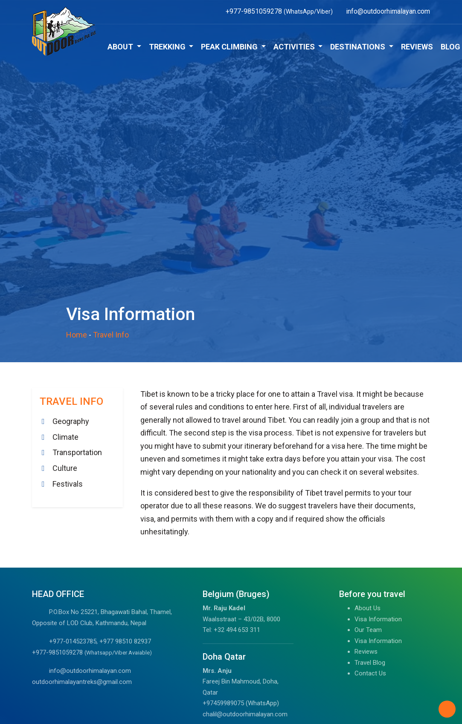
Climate (65, 437)
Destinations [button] (358, 46)
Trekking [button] (168, 46)
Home (76, 334)
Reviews (417, 46)
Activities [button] (295, 46)
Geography (70, 421)
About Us (367, 608)
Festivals (67, 483)
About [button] (121, 46)
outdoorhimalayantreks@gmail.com (82, 682)
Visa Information (378, 619)
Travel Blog (369, 662)
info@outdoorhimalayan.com (90, 671)
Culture (64, 468)
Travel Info (111, 334)
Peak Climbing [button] (230, 46)
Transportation (77, 452)
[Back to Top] (447, 709)
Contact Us (370, 673)
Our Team (368, 630)
